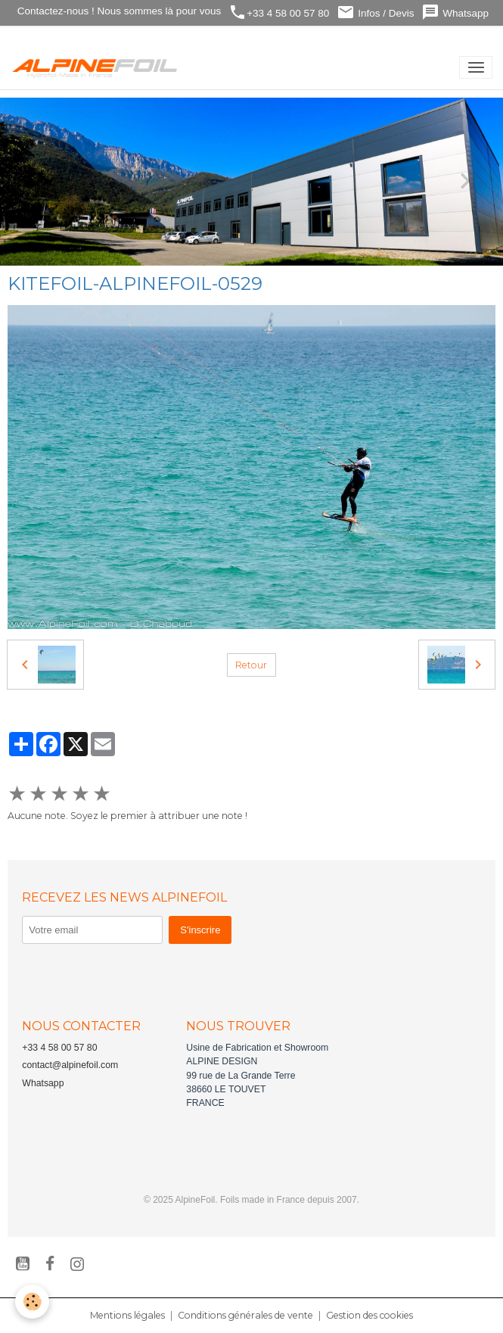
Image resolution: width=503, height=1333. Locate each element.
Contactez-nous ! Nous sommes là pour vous (117, 11)
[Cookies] (32, 1302)
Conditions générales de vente (245, 1315)
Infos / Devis (375, 12)
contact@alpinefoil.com (70, 1065)
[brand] (98, 67)
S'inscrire (200, 930)
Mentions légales (127, 1315)
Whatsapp (455, 12)
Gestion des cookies (369, 1315)
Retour (251, 665)
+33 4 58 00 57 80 (278, 12)
